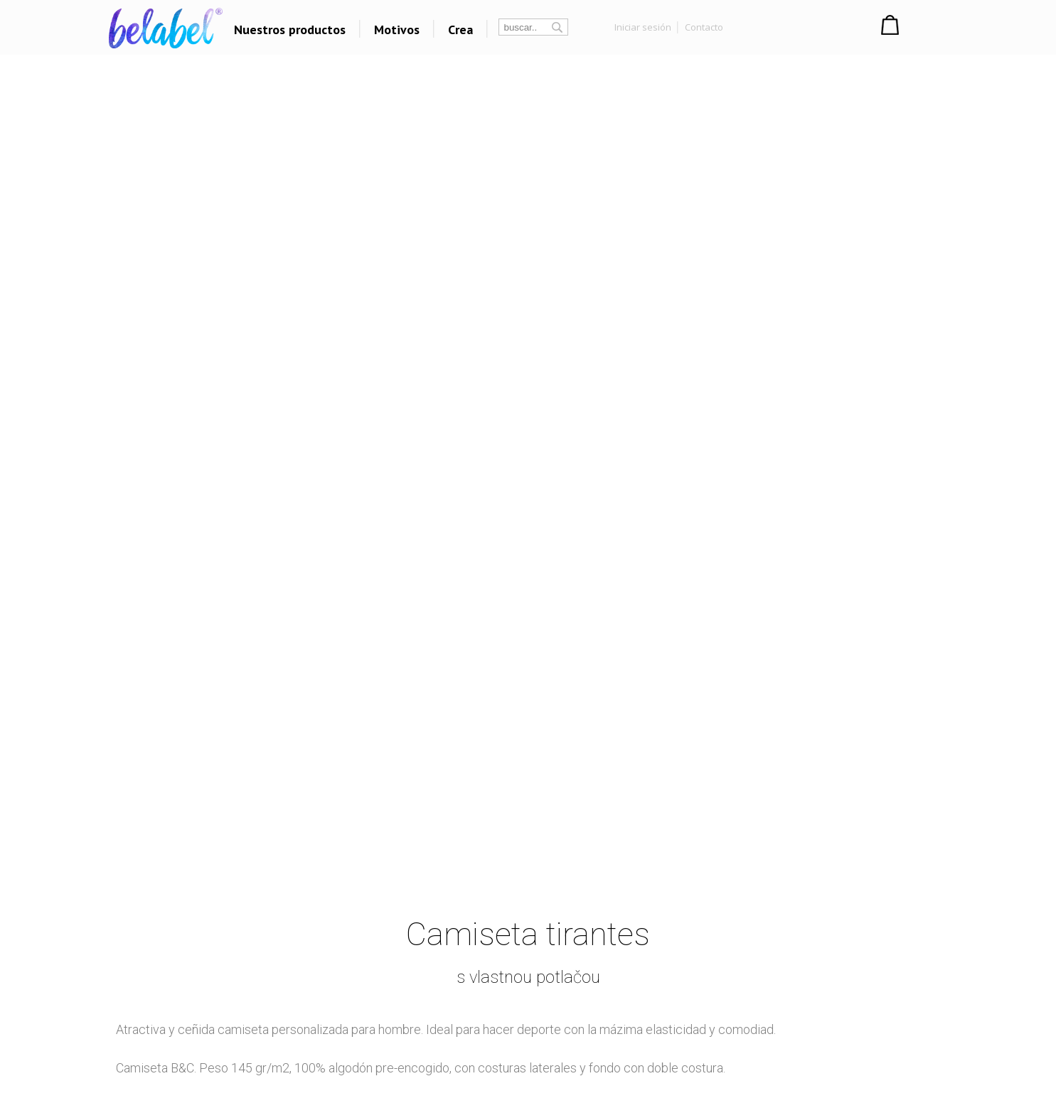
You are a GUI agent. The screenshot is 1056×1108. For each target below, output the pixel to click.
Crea (460, 29)
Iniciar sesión (642, 27)
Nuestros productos (290, 29)
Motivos (397, 29)
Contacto (704, 27)
